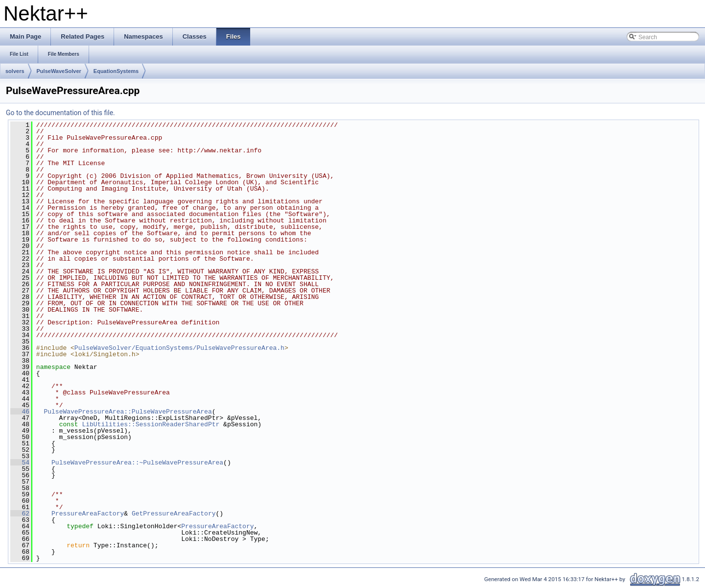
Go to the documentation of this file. (60, 113)
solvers (14, 71)
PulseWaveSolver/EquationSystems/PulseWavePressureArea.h (179, 347)
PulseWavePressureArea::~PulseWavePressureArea (137, 462)
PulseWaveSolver (59, 71)
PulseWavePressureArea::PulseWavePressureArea (128, 411)
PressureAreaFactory (87, 513)
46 (19, 411)
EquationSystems (116, 71)
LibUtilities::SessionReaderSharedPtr (150, 424)
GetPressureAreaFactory (174, 513)
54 (19, 462)
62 (19, 513)
